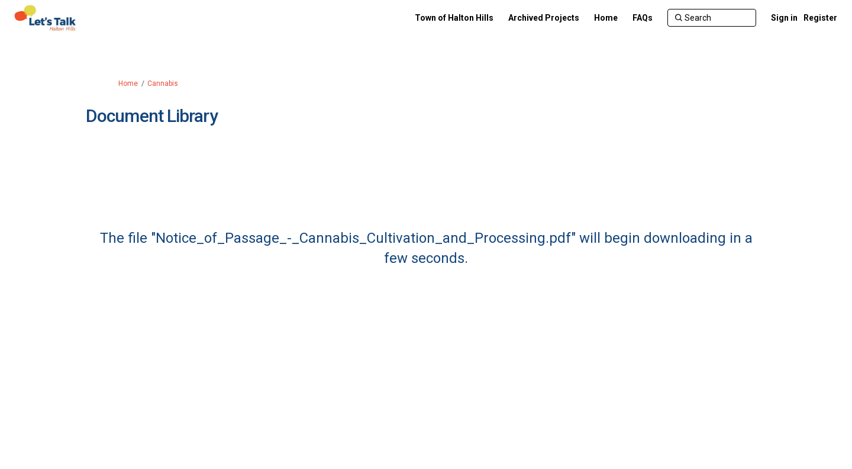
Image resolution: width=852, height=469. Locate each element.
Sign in (784, 18)
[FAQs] (643, 18)
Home (128, 83)
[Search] (711, 18)
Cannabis (162, 83)
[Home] (606, 18)
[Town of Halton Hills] (454, 18)
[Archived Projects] (543, 18)
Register (820, 18)
